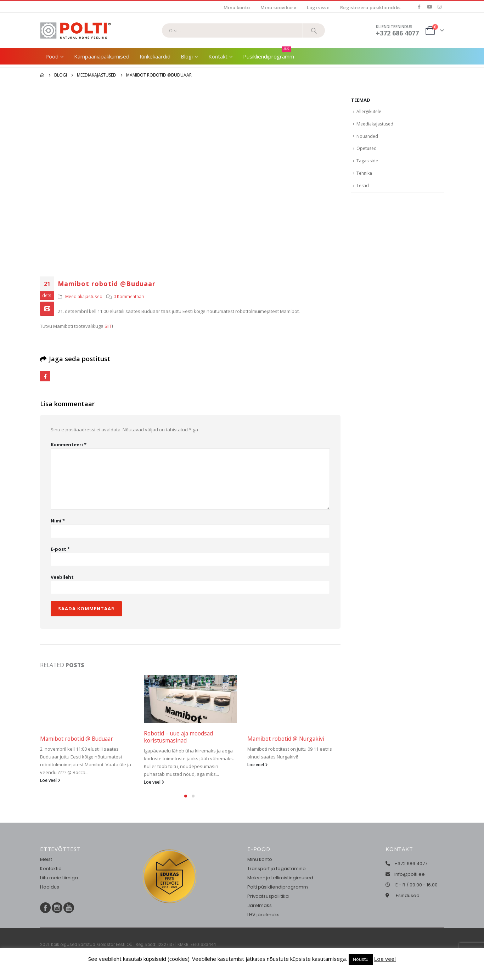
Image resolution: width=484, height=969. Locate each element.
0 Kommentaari (128, 296)
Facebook (45, 376)
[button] (185, 796)
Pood (51, 56)
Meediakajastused (83, 296)
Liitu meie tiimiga (59, 877)
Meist (46, 859)
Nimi (58, 520)
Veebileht (62, 577)
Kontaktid (51, 868)
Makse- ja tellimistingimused (280, 877)
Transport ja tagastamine (276, 868)
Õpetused (366, 148)
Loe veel (50, 780)
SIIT (108, 326)
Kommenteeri (68, 444)
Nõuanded (367, 136)
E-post (60, 549)
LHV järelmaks (263, 914)
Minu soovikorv (278, 7)
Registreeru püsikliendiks (370, 7)
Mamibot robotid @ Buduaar (76, 739)
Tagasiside (367, 161)
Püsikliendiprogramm (268, 54)
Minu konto (237, 7)
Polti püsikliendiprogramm (277, 887)
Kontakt (217, 56)
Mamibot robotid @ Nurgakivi (285, 739)
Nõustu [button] (360, 959)
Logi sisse (318, 7)
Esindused (408, 895)
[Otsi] (314, 30)
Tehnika (364, 173)
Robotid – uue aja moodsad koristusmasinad (178, 736)
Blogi (187, 56)
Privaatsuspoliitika (268, 896)
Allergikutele (368, 111)
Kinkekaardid (155, 56)
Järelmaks (259, 905)
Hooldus (49, 887)
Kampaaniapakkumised (101, 56)
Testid (362, 186)
